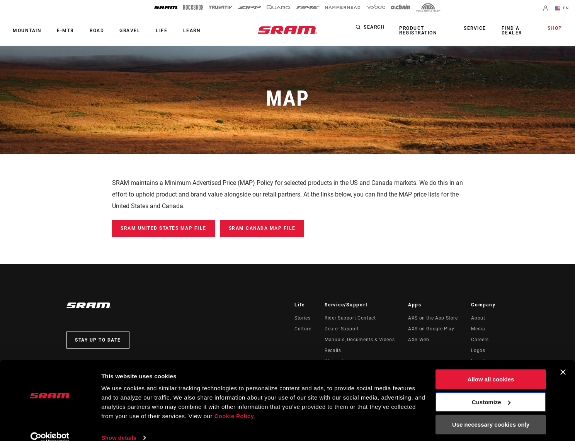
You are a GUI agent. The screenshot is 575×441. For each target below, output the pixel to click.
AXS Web (418, 339)
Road (91, 30)
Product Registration (417, 31)
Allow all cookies (491, 367)
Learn (179, 30)
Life (151, 30)
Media (478, 329)
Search (374, 28)
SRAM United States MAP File (163, 228)
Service (477, 28)
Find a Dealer (511, 31)
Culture (302, 329)
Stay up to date (98, 340)
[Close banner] (563, 360)
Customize (491, 390)
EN (563, 8)
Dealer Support (342, 329)
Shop (556, 28)
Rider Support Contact (350, 318)
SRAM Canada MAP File (262, 228)
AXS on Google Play (431, 329)
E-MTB (62, 30)
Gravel (121, 30)
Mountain (26, 30)
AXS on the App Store (433, 318)
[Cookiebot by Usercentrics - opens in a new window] (50, 426)
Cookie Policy (234, 404)
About (478, 318)
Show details (119, 425)
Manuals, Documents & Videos (360, 339)
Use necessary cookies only (490, 413)
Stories (302, 318)
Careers (479, 339)
